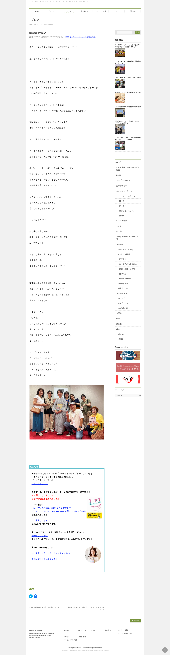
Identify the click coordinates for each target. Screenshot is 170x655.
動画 (118, 319)
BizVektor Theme (85, 650)
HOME (66, 630)
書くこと (122, 201)
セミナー (119, 226)
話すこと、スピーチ (127, 211)
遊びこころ (123, 288)
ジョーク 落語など (87, 37)
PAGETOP (135, 620)
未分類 (119, 324)
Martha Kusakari (82, 648)
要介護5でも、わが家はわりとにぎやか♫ (128, 92)
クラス (93, 630)
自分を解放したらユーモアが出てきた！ (128, 78)
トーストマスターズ (127, 196)
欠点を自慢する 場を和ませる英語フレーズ (44, 607)
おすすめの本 (121, 186)
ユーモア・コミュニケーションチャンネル (51, 553)
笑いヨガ (122, 334)
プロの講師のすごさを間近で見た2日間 (128, 107)
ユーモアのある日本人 (128, 264)
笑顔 (121, 339)
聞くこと (122, 206)
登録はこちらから (40, 536)
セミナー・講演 (123, 630)
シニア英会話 (121, 221)
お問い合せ (82, 637)
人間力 (119, 313)
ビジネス (122, 259)
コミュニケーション (124, 191)
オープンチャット (75, 37)
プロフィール (82, 630)
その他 (119, 231)
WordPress (73, 650)
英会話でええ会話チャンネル (45, 559)
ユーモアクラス (122, 293)
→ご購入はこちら (40, 520)
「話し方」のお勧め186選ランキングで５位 (51, 508)
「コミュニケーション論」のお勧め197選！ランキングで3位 (59, 511)
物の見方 (122, 274)
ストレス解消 (124, 254)
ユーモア (119, 244)
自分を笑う (123, 283)
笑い (94, 37)
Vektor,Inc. (97, 650)
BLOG (67, 37)
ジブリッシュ (124, 303)
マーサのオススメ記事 (70, 640)
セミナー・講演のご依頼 (125, 633)
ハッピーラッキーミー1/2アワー (127, 238)
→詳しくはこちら (40, 484)
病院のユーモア (125, 279)
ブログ (66, 637)
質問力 (121, 216)
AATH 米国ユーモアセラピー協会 (127, 168)
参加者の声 (123, 308)
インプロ (122, 298)
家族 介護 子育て (127, 269)
